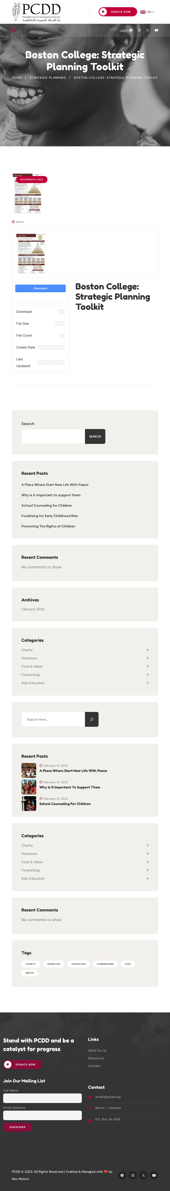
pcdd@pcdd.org (108, 1097)
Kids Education (33, 683)
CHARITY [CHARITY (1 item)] (31, 964)
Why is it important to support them (51, 495)
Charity (27, 650)
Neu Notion (20, 1179)
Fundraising (30, 674)
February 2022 (33, 609)
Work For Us (97, 1050)
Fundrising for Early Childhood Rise (49, 516)
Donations (29, 658)
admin (18, 222)
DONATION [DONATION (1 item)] (53, 964)
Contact (94, 1066)
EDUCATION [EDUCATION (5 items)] (79, 964)
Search (27, 423)
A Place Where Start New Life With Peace (54, 484)
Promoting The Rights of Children (48, 526)
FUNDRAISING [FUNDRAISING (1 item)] (105, 964)
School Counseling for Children (46, 505)
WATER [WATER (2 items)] (30, 973)
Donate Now (115, 11)
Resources (96, 1058)
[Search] (92, 719)
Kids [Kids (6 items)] (128, 964)
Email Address (14, 1108)
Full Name (10, 1090)
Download (40, 288)
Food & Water (32, 666)
